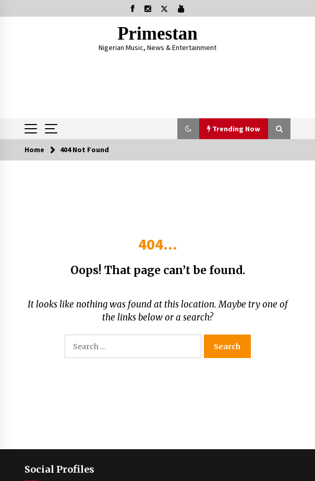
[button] (188, 128)
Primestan (157, 33)
